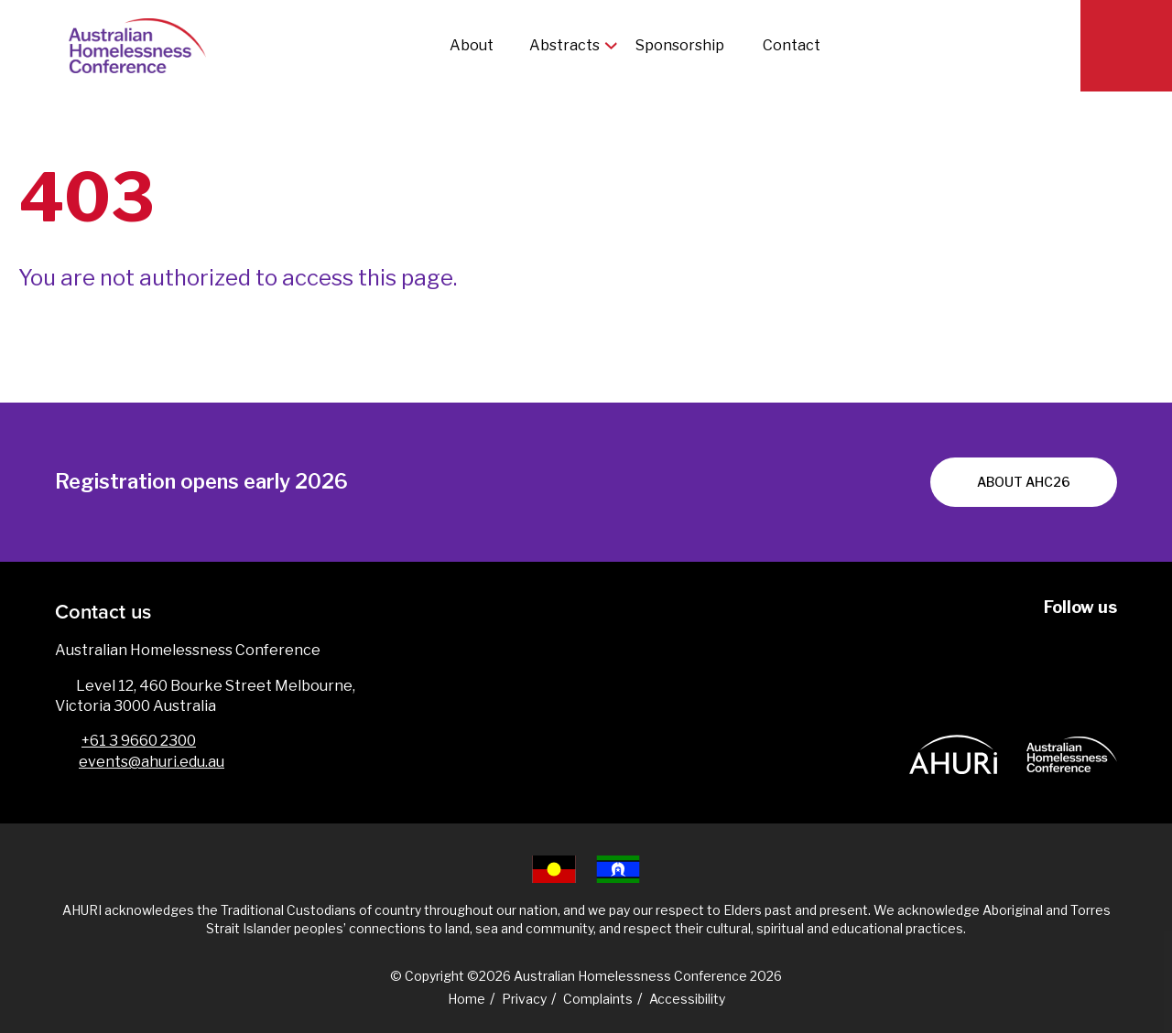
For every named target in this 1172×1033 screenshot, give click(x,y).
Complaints (598, 998)
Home (466, 998)
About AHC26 (1023, 482)
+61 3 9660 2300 (138, 740)
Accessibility (687, 998)
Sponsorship (681, 45)
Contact (791, 45)
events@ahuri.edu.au (151, 761)
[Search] (1126, 45)
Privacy (524, 998)
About (472, 45)
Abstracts (564, 45)
